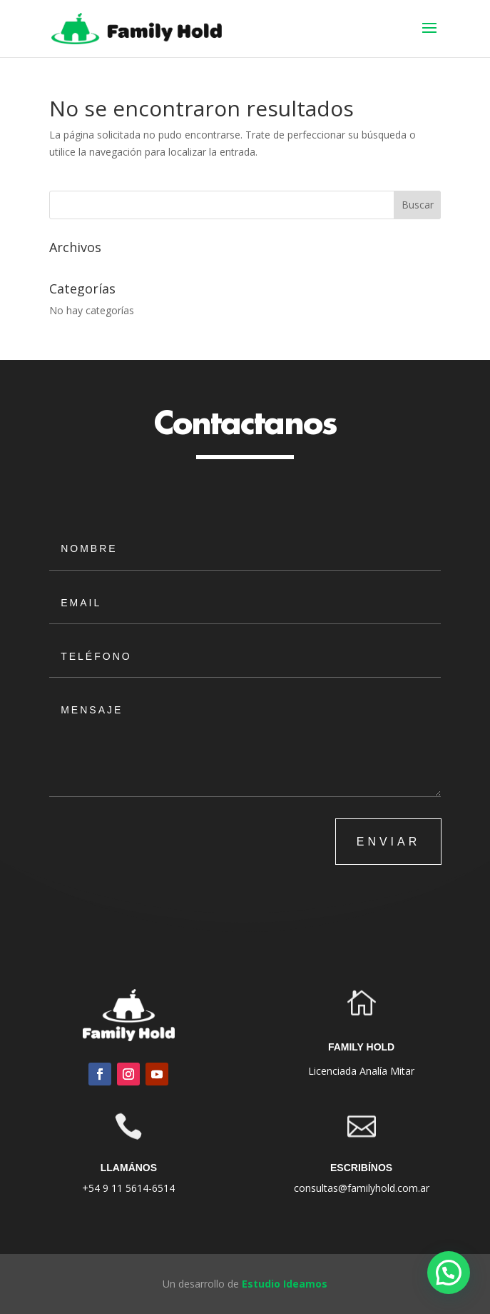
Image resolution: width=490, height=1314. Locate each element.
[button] (448, 1272)
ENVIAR (389, 842)
